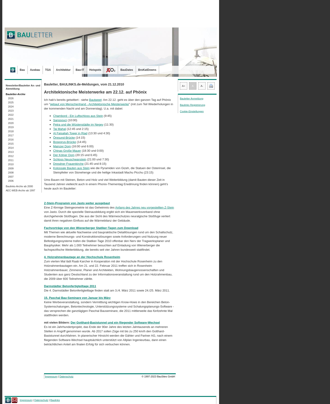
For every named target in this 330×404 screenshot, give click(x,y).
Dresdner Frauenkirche (68, 163)
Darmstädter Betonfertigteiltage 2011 (70, 286)
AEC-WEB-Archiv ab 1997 (20, 190)
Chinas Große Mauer (67, 150)
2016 (11, 139)
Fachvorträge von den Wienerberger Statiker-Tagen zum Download (91, 228)
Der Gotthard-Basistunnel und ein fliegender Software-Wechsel (115, 322)
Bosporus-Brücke (64, 142)
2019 (11, 127)
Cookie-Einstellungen (192, 111)
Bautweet (95, 100)
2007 (11, 176)
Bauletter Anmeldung (191, 98)
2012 (11, 156)
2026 (11, 98)
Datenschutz (66, 376)
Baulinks (55, 400)
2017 (11, 135)
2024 (11, 106)
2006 (11, 180)
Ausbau (35, 69)
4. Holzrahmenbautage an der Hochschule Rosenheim (82, 257)
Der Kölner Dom (63, 155)
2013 (11, 152)
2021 (11, 119)
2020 (11, 123)
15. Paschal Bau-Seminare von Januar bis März (77, 298)
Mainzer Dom (62, 146)
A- (202, 86)
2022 (11, 114)
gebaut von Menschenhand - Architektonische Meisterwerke (89, 104)
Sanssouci (60, 120)
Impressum (51, 376)
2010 (11, 164)
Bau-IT (80, 69)
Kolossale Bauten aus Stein (71, 168)
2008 (11, 172)
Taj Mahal (59, 129)
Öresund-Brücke (64, 137)
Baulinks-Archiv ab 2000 (19, 186)
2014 (11, 147)
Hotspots (95, 69)
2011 (11, 160)
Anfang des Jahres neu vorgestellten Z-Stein (144, 207)
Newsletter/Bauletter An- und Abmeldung (23, 87)
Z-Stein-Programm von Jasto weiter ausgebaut (77, 203)
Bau (22, 69)
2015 (11, 143)
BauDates (126, 69)
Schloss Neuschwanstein (69, 159)
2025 (11, 102)
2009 (11, 168)
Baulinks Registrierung (192, 105)
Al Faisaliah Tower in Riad (70, 133)
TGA (48, 69)
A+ (183, 86)
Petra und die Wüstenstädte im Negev (78, 124)
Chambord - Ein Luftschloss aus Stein (78, 116)
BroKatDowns (147, 69)
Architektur (63, 69)
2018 (11, 131)
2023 (11, 110)
